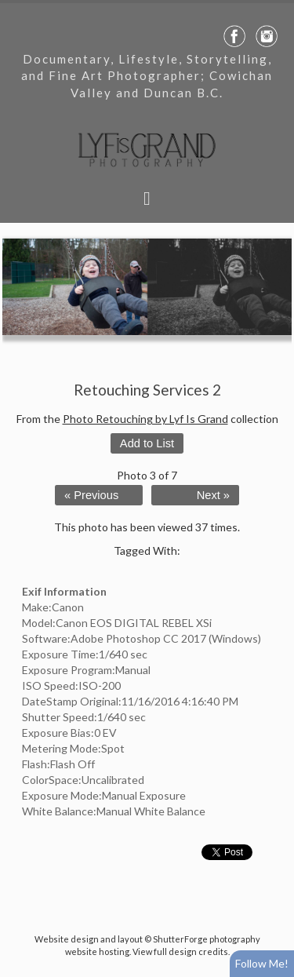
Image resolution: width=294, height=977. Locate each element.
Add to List (147, 443)
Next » (213, 495)
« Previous (91, 495)
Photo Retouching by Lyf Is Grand (145, 418)
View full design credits (180, 951)
